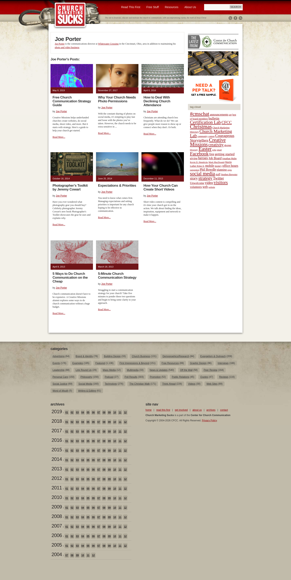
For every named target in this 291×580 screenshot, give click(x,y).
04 (82, 412)
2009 (57, 506)
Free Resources (170, 363)
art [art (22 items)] (230, 114)
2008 (57, 516)
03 (77, 412)
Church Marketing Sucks (70, 15)
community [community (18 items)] (202, 136)
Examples (77, 363)
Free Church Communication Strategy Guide (72, 101)
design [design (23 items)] (227, 145)
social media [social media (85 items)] (202, 173)
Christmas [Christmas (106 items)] (201, 127)
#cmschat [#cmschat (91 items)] (199, 114)
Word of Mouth (60, 390)
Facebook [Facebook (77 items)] (199, 153)
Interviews (223, 363)
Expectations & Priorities (117, 185)
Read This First (130, 7)
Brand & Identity (84, 356)
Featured (100, 363)
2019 (57, 411)
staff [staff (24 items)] (218, 174)
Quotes (204, 377)
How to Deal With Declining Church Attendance (156, 101)
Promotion (155, 377)
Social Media (85, 383)
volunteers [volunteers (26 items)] (196, 186)
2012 (57, 478)
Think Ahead (169, 383)
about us (197, 410)
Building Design (112, 356)
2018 (57, 421)
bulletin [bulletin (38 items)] (214, 118)
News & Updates (159, 370)
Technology (111, 383)
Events (56, 363)
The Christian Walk (139, 383)
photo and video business (67, 47)
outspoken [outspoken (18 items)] (194, 170)
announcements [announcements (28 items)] (219, 114)
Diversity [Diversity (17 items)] (194, 150)
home (149, 410)
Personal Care (60, 377)
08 (104, 412)
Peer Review (210, 370)
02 (72, 412)
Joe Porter (59, 43)
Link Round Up (84, 370)
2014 (57, 459)
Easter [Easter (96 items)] (205, 149)
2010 (57, 497)
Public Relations (180, 377)
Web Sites (212, 383)
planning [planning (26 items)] (222, 169)
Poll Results (130, 377)
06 (93, 412)
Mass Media (109, 370)
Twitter (230, 18)
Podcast (109, 377)
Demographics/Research (175, 356)
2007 (57, 526)
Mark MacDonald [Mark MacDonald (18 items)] (217, 162)
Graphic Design (198, 363)
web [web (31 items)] (205, 186)
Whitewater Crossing (108, 43)
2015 (57, 449)
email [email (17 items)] (219, 150)
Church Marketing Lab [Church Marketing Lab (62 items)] (211, 133)
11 (120, 412)
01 (66, 412)
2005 (57, 545)
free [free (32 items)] (211, 154)
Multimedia (133, 370)
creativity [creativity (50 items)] (216, 144)
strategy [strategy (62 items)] (205, 178)
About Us (190, 7)
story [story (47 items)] (194, 178)
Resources (171, 7)
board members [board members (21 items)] (200, 118)
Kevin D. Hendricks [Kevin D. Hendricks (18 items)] (199, 162)
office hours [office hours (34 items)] (230, 166)
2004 (57, 554)
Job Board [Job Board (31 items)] (215, 158)
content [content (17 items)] (211, 136)
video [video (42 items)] (209, 183)
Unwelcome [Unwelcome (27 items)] (197, 183)
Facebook (235, 18)
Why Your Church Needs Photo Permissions (117, 99)
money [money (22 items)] (218, 166)
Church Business (141, 356)
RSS (240, 18)
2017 (57, 430)
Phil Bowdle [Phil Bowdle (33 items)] (208, 169)
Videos (191, 383)
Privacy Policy (209, 420)
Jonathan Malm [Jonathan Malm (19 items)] (229, 158)
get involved (181, 410)
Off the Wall (186, 370)
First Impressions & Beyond (134, 363)
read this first (163, 410)
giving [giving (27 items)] (193, 158)
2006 (57, 535)
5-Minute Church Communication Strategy (117, 275)
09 (109, 412)
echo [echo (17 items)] (214, 150)
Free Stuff (152, 7)
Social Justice (60, 383)
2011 (57, 487)
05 (88, 412)
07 (98, 412)
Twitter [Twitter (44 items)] (218, 178)
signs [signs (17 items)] (229, 170)
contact (224, 410)
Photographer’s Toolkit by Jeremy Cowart (70, 187)
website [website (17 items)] (212, 187)
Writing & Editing (87, 390)
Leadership (58, 370)
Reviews (223, 377)
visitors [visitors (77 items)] (221, 182)
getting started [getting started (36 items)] (224, 154)
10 (114, 412)
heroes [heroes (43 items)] (203, 158)
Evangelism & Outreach (213, 356)
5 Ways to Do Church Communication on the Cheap (70, 277)
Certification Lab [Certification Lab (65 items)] (205, 122)
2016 (57, 440)
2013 (57, 468)
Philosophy (86, 377)
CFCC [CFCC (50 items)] (226, 122)
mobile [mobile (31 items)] (209, 165)
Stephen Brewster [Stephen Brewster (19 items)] (229, 174)
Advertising (58, 356)
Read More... (59, 137)
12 (125, 412)
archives (210, 410)
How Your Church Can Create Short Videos (160, 187)
